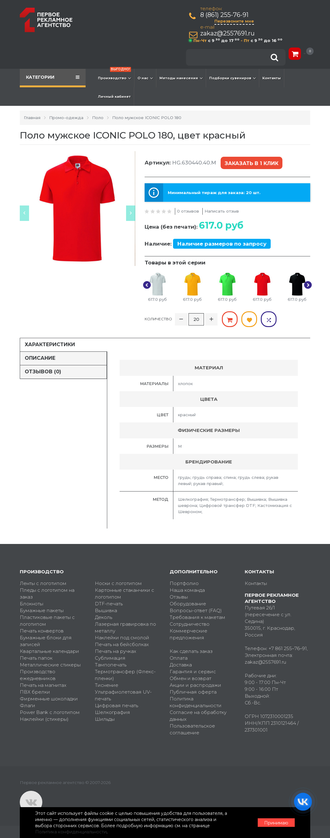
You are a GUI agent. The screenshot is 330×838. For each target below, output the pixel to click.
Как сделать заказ (191, 651)
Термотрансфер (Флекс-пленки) (125, 675)
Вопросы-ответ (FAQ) (196, 610)
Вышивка (106, 610)
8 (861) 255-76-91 (224, 15)
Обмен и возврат (190, 678)
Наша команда (187, 590)
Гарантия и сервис (193, 671)
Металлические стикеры (50, 665)
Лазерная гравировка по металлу (125, 627)
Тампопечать (110, 665)
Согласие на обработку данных (198, 715)
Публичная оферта (193, 692)
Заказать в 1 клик (251, 163)
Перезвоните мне (234, 21)
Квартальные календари (49, 651)
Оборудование (188, 604)
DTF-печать (109, 604)
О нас (145, 78)
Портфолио (184, 583)
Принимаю (276, 823)
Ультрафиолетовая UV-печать (123, 695)
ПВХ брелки (35, 692)
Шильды (105, 719)
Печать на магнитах (43, 685)
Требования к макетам (197, 617)
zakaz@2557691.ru (227, 33)
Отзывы (179, 597)
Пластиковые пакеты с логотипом (47, 620)
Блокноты (31, 604)
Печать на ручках (115, 651)
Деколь (103, 617)
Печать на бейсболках (122, 644)
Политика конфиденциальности (196, 702)
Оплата (179, 658)
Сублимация (110, 658)
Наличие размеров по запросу (221, 244)
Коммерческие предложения (188, 634)
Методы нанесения (181, 78)
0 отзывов (188, 211)
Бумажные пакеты (42, 610)
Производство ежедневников (38, 675)
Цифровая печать (116, 705)
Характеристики (50, 344)
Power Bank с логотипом (50, 712)
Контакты (271, 78)
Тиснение (106, 685)
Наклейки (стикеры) (44, 719)
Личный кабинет (114, 96)
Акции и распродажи (195, 685)
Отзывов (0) (43, 372)
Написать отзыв (222, 211)
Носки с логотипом (118, 583)
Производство (114, 75)
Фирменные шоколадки (49, 699)
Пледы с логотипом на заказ (47, 593)
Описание (40, 358)
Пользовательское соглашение (192, 729)
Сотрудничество (189, 624)
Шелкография (112, 712)
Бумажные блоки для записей (46, 641)
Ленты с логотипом (43, 583)
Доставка (181, 665)
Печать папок (36, 658)
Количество (158, 319)
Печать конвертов (42, 631)
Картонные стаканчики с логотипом (124, 593)
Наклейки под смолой (122, 638)
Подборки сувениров (232, 78)
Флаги (27, 705)
